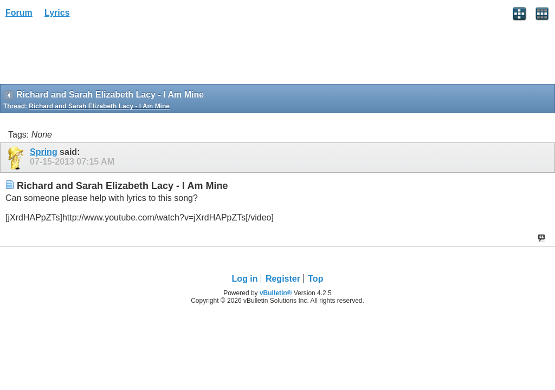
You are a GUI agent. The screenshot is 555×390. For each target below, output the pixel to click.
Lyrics (57, 12)
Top (315, 278)
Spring (43, 152)
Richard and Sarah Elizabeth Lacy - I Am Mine (99, 106)
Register (283, 278)
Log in (245, 278)
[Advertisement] (86, 55)
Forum (19, 12)
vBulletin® (276, 293)
